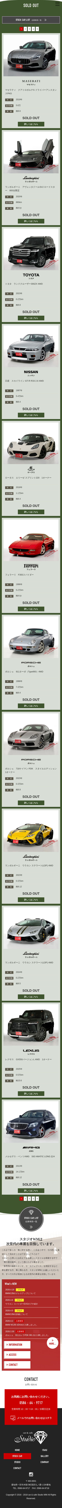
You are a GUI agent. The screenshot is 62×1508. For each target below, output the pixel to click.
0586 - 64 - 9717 (31, 1402)
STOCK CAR (17, 1456)
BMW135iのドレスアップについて (20, 1293)
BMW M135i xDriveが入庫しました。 (21, 1325)
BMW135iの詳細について (16, 1314)
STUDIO (17, 1462)
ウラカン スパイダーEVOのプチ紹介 (21, 1304)
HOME (17, 1450)
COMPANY (45, 1462)
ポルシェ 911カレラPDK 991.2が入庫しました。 (27, 1335)
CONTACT (17, 1468)
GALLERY (45, 1456)
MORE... (52, 1343)
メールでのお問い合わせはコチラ (34, 1418)
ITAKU (44, 1450)
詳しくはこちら (31, 124)
